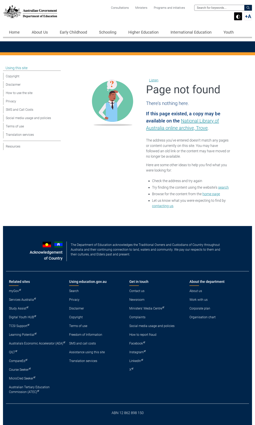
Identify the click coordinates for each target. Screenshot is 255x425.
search (223, 187)
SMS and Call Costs (19, 110)
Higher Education (143, 32)
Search (74, 291)
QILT (12, 352)
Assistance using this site (87, 352)
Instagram (136, 352)
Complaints (137, 317)
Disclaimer (13, 84)
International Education (191, 32)
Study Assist (17, 308)
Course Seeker (19, 370)
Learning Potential (21, 335)
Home (14, 32)
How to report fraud (142, 335)
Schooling (107, 32)
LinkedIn (135, 361)
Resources (13, 146)
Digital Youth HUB (21, 317)
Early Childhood (73, 32)
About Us (40, 32)
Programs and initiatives (169, 8)
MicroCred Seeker (21, 378)
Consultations (120, 8)
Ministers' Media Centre (145, 308)
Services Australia (21, 300)
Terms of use (15, 126)
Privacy (11, 101)
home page (211, 194)
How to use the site (19, 93)
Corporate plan (199, 308)
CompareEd (17, 361)
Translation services (20, 135)
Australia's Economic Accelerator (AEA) (36, 343)
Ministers (141, 8)
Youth (229, 32)
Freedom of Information (85, 335)
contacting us (162, 206)
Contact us (136, 291)
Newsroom (136, 300)
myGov (14, 291)
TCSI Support (18, 326)
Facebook (136, 343)
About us (195, 291)
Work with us (198, 300)
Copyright (12, 76)
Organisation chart (202, 317)
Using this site (16, 68)
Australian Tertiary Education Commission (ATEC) (29, 389)
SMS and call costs (82, 343)
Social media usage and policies (28, 118)
